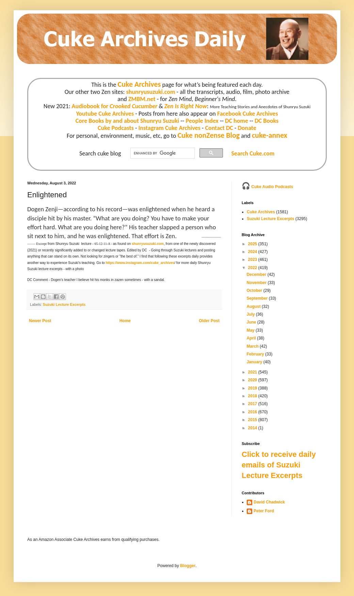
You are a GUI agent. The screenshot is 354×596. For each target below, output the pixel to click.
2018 (253, 396)
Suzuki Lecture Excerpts (64, 304)
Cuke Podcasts (116, 128)
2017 (253, 403)
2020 (253, 380)
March (253, 346)
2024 (253, 251)
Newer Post (40, 320)
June (251, 322)
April (251, 338)
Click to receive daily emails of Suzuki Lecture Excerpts (279, 465)
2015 (253, 419)
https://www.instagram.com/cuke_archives (140, 263)
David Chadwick (269, 502)
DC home (236, 121)
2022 (253, 267)
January (254, 362)
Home (125, 320)
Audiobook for (115, 106)
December (256, 274)
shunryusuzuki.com (150, 92)
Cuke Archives (139, 84)
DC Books (266, 121)
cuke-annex (269, 135)
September (257, 298)
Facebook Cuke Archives (247, 113)
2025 (253, 244)
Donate (247, 128)
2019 (253, 388)
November (257, 282)
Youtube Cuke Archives (105, 113)
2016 (253, 412)
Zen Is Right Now (185, 106)
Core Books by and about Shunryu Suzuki (127, 121)
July (251, 314)
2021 (253, 372)
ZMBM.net (142, 99)
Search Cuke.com (252, 153)
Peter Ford (264, 511)
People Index (202, 121)
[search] (162, 153)
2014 (253, 428)
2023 (253, 259)
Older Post (209, 320)
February (255, 354)
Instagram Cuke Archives (169, 128)
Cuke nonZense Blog (208, 135)
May (251, 330)
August (254, 306)
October (254, 290)
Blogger (187, 565)
